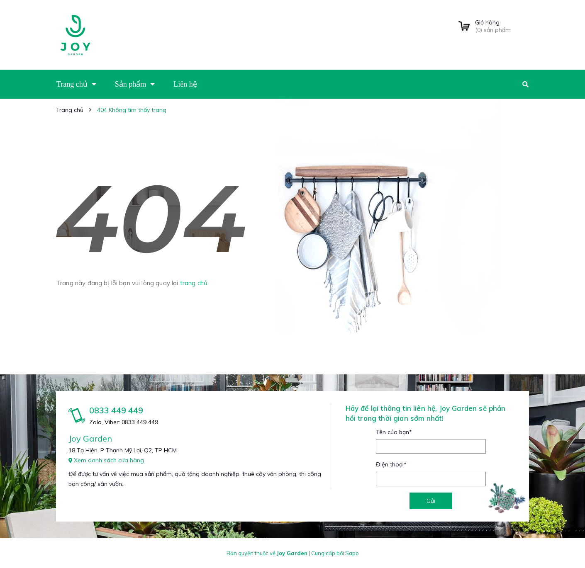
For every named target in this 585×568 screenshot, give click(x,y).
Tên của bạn (394, 432)
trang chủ (193, 283)
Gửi (431, 501)
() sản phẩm (502, 26)
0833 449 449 (116, 410)
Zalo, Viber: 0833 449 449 (123, 422)
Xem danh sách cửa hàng (106, 460)
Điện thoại (391, 464)
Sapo (352, 553)
